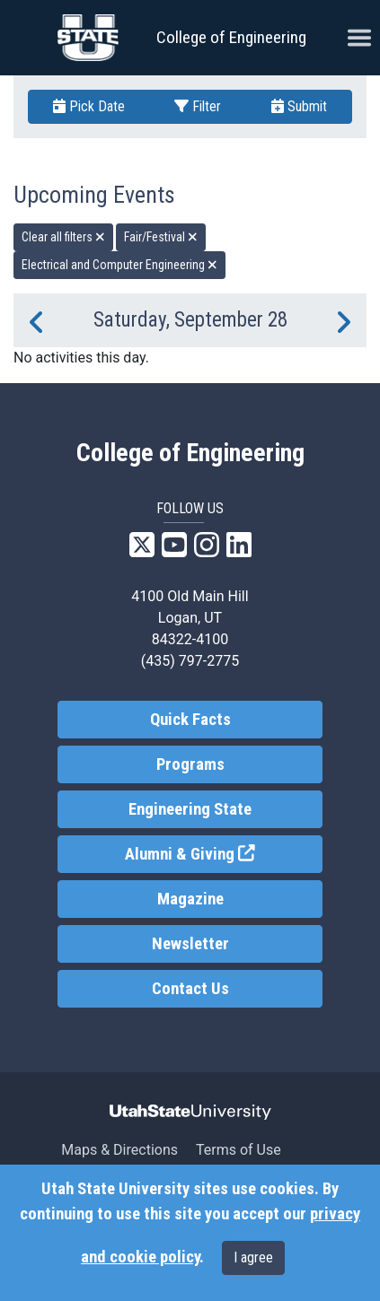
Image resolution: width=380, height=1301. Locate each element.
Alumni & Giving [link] (224, 853)
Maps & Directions (119, 1149)
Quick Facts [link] (190, 719)
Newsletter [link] (190, 944)
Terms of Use (238, 1149)
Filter (197, 106)
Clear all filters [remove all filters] (63, 237)
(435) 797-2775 (190, 660)
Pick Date (89, 106)
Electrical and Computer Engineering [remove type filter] (119, 265)
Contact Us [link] (190, 989)
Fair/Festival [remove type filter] (161, 237)
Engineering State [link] (190, 809)
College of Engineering (231, 37)
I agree (253, 1257)
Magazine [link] (190, 899)
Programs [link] (190, 764)
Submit (299, 106)
